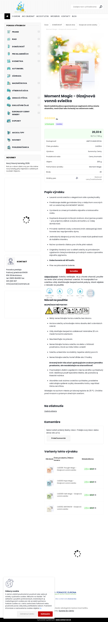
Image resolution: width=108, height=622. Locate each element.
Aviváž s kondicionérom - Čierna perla (57, 566)
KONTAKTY (65, 16)
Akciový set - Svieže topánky (27, 239)
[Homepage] (7, 16)
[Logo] (20, 7)
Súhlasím (45, 614)
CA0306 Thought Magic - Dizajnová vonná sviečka (66, 469)
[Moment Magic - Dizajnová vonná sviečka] (74, 62)
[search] (101, 6)
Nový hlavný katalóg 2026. (18, 163)
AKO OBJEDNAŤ (28, 16)
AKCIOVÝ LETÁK (42, 16)
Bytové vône (70, 25)
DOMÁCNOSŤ (57, 25)
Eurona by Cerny (66, 610)
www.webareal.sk (63, 620)
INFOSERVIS (55, 16)
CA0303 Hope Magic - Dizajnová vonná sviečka (66, 482)
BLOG (74, 16)
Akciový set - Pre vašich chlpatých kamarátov (28, 218)
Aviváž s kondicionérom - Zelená (87, 566)
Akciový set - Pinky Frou (28, 193)
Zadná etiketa (50, 411)
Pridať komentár (59, 438)
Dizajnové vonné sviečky (88, 25)
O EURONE (16, 16)
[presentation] (45, 550)
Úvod (46, 25)
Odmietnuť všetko (27, 614)
